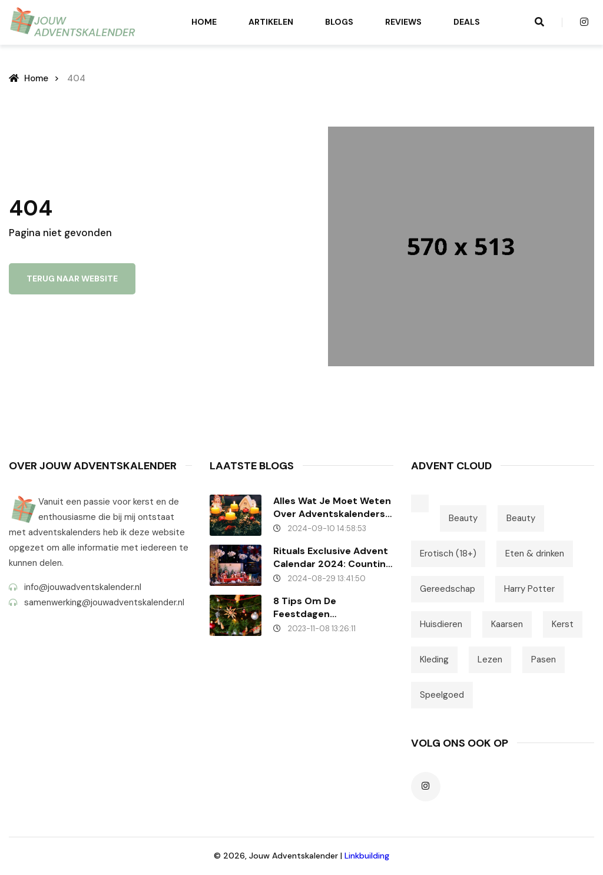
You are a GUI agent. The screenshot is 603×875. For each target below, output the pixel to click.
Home (204, 21)
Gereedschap (447, 589)
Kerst (563, 624)
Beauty (463, 518)
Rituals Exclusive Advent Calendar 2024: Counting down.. (332, 558)
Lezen (490, 659)
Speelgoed (442, 695)
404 (76, 78)
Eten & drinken (534, 553)
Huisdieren (441, 624)
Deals (466, 21)
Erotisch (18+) (448, 553)
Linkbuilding (366, 855)
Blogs (339, 21)
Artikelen (271, 21)
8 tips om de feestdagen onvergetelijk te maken (328, 608)
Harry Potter (529, 589)
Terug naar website (72, 278)
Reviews (403, 21)
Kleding (434, 659)
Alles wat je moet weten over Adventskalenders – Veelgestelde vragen (332, 508)
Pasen (543, 659)
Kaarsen (507, 624)
